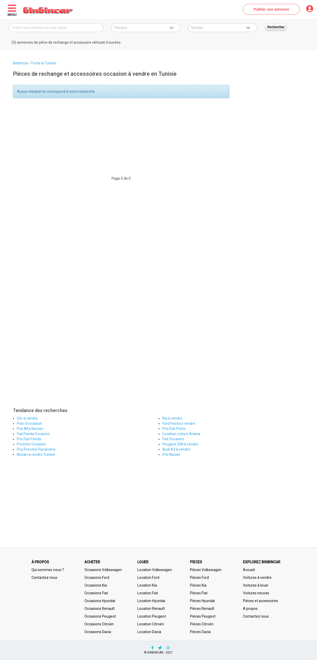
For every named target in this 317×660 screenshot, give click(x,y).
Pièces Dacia (200, 632)
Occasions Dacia (97, 632)
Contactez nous (44, 577)
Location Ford (148, 577)
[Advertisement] (119, 139)
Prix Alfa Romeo (30, 429)
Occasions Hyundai (99, 601)
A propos (250, 608)
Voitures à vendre (257, 577)
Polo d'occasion (29, 423)
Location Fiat (147, 593)
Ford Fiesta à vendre (178, 423)
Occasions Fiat (96, 593)
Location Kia (147, 585)
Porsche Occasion (31, 444)
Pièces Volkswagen (205, 570)
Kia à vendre (172, 418)
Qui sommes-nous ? (47, 570)
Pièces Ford (199, 577)
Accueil (249, 570)
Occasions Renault (99, 608)
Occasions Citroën (99, 624)
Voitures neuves (256, 593)
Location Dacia (149, 632)
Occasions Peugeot (100, 616)
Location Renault (151, 608)
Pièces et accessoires (260, 601)
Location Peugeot (151, 616)
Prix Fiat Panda (29, 439)
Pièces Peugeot (203, 616)
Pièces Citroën (201, 624)
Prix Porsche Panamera (36, 449)
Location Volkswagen (154, 570)
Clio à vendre (27, 418)
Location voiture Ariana (181, 434)
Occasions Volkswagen (103, 570)
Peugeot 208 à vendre (180, 444)
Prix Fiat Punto (174, 429)
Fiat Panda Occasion (33, 434)
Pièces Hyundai (202, 601)
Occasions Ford (96, 577)
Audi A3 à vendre (176, 449)
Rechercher (275, 27)
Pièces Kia (198, 585)
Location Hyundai (151, 601)
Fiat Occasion (173, 439)
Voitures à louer (255, 585)
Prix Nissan (171, 454)
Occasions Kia (95, 585)
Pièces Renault (202, 608)
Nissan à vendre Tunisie (36, 454)
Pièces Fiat (199, 593)
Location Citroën (150, 624)
